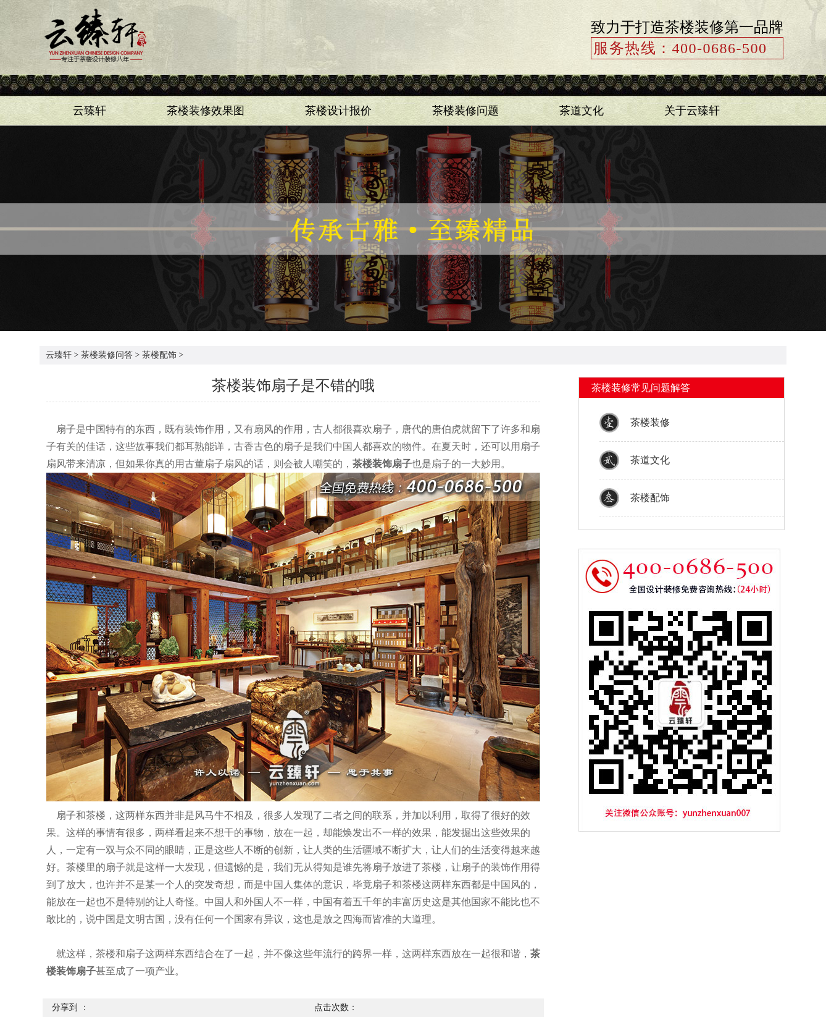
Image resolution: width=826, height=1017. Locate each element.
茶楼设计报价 (338, 110)
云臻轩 (89, 110)
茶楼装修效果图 (205, 110)
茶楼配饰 (159, 355)
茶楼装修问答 (107, 355)
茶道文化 (581, 110)
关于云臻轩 (692, 110)
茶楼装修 (650, 422)
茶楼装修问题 (465, 110)
